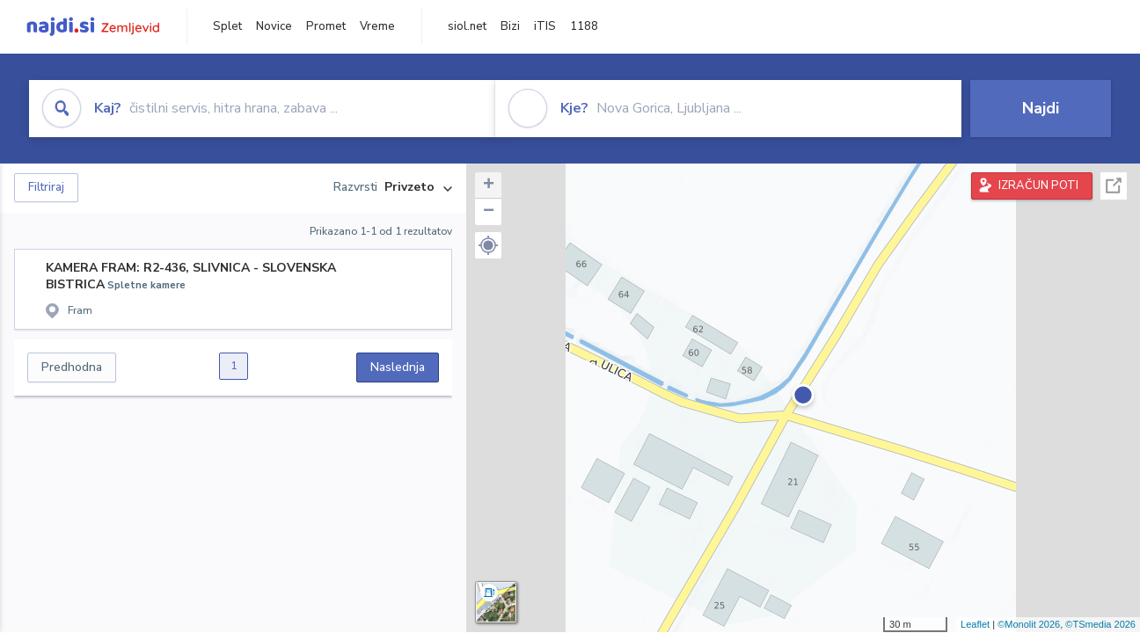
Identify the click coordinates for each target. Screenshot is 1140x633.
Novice (274, 26)
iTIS (545, 26)
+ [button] (488, 185)
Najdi (1040, 108)
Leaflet (975, 624)
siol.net (467, 26)
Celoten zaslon (1113, 186)
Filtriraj (46, 187)
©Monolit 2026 (1029, 624)
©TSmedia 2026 (1100, 624)
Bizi (510, 26)
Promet (326, 26)
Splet (227, 26)
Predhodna (71, 367)
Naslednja (397, 367)
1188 (584, 26)
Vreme (377, 26)
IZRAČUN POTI (1038, 185)
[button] (488, 245)
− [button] (488, 212)
